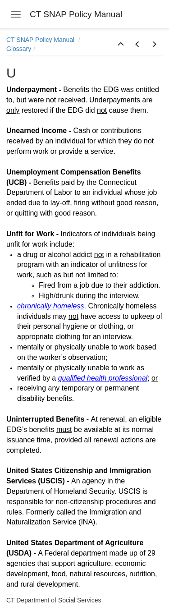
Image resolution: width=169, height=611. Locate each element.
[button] (120, 44)
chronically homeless (50, 306)
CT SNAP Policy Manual (41, 39)
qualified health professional (102, 378)
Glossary (18, 48)
